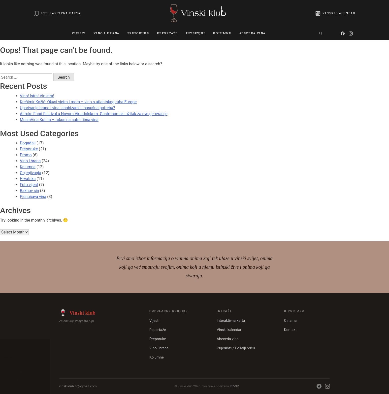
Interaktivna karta (231, 320)
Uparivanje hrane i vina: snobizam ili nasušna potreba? (67, 107)
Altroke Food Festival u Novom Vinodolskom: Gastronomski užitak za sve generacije (93, 113)
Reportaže (157, 330)
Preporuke (29, 149)
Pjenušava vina (33, 196)
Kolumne (27, 166)
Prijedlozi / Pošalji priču (236, 348)
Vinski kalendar (229, 330)
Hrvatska (28, 178)
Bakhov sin (29, 190)
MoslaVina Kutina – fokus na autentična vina (59, 119)
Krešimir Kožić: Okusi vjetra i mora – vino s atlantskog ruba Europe (78, 101)
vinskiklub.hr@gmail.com (78, 386)
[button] (321, 33)
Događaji (27, 143)
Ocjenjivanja (30, 172)
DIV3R (234, 386)
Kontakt (290, 330)
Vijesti (154, 320)
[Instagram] (351, 33)
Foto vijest (29, 184)
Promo (26, 155)
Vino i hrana (30, 161)
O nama (290, 320)
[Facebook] (343, 33)
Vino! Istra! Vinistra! (37, 96)
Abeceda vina (227, 339)
